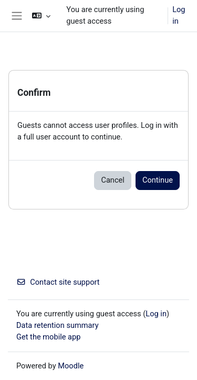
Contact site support (58, 282)
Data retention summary (57, 325)
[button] (41, 15)
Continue (157, 180)
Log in (178, 15)
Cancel (112, 180)
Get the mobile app (48, 337)
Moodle (71, 366)
